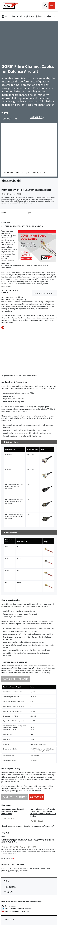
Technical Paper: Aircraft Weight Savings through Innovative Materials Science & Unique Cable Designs (43, 812)
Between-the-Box (13, 442)
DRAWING (23, 678)
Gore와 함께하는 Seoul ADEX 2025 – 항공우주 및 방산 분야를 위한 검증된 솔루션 (28, 841)
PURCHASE (21, 797)
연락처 (29, 213)
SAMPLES (7, 797)
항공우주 (51, 16)
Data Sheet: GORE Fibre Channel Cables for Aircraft (26, 189)
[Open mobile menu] (52, 5)
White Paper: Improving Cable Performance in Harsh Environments (13, 811)
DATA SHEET (9, 678)
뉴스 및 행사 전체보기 (7, 858)
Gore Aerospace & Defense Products (18, 908)
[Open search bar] (45, 5)
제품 (13, 16)
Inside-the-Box (12, 532)
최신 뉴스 (3, 213)
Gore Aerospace (10, 906)
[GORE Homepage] (10, 6)
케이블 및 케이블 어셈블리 (31, 16)
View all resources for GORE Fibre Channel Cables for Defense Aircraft (27, 826)
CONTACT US (36, 797)
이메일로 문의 (36, 117)
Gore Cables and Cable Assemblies (17, 911)
